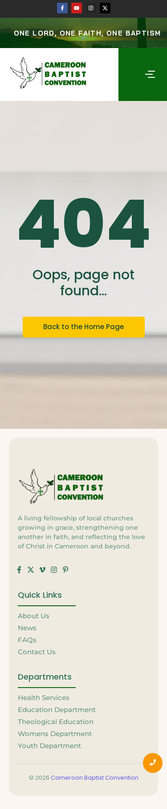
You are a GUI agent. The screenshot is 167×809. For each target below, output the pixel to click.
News (27, 628)
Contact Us (37, 652)
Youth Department (49, 745)
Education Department (57, 709)
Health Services (43, 697)
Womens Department (55, 733)
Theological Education (56, 721)
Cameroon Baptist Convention (94, 777)
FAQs (27, 640)
